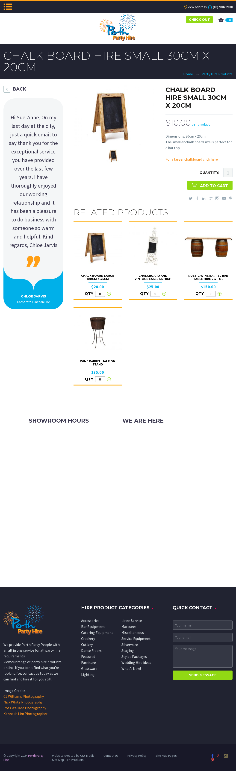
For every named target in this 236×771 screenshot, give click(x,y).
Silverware (129, 644)
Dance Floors (91, 650)
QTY (89, 293)
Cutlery (87, 644)
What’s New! (131, 668)
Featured (88, 656)
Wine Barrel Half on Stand (97, 362)
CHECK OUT (199, 20)
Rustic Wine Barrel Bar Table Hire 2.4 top (208, 277)
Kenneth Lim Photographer (25, 713)
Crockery (88, 638)
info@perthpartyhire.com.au (155, 445)
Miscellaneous (132, 632)
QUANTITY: (209, 173)
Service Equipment (136, 638)
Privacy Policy (137, 755)
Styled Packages (134, 656)
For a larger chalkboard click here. (191, 159)
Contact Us (110, 755)
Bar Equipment (93, 626)
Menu (7, 6)
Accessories (90, 620)
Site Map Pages (166, 755)
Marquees (128, 626)
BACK (19, 89)
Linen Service (131, 620)
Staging (127, 650)
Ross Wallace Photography (24, 708)
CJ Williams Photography (23, 696)
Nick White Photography (22, 702)
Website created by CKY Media (73, 755)
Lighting (88, 674)
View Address (197, 7)
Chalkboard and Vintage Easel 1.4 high (153, 277)
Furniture (88, 662)
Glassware (89, 668)
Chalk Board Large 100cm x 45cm (97, 277)
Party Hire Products (217, 74)
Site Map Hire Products (68, 760)
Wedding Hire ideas (136, 662)
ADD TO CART (214, 186)
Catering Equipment (97, 632)
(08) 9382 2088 (223, 7)
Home (188, 74)
